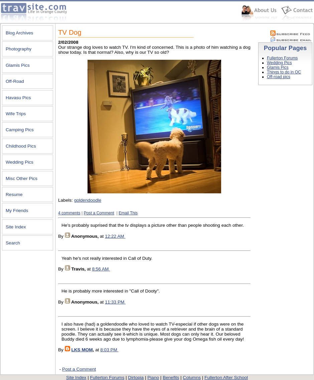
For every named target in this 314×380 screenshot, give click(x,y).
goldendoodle (88, 200)
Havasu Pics (18, 97)
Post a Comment (99, 213)
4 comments (69, 213)
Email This (128, 213)
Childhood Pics (21, 146)
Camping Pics (20, 129)
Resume (14, 194)
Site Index (16, 226)
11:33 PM (114, 302)
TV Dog (70, 32)
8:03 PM (108, 349)
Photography (18, 48)
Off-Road (15, 81)
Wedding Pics (19, 162)
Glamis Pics (18, 65)
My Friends (17, 210)
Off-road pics (278, 76)
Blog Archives (19, 32)
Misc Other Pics (21, 178)
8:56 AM (100, 268)
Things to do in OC (284, 72)
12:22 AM (114, 236)
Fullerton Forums (282, 58)
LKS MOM (82, 349)
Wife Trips (16, 113)
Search (13, 242)
